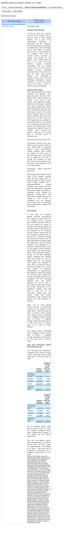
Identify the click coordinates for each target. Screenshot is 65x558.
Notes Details (17, 11)
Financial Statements (16, 7)
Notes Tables (6, 11)
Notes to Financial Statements (35, 7)
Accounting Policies (55, 7)
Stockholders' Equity (8, 26)
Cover (4, 7)
